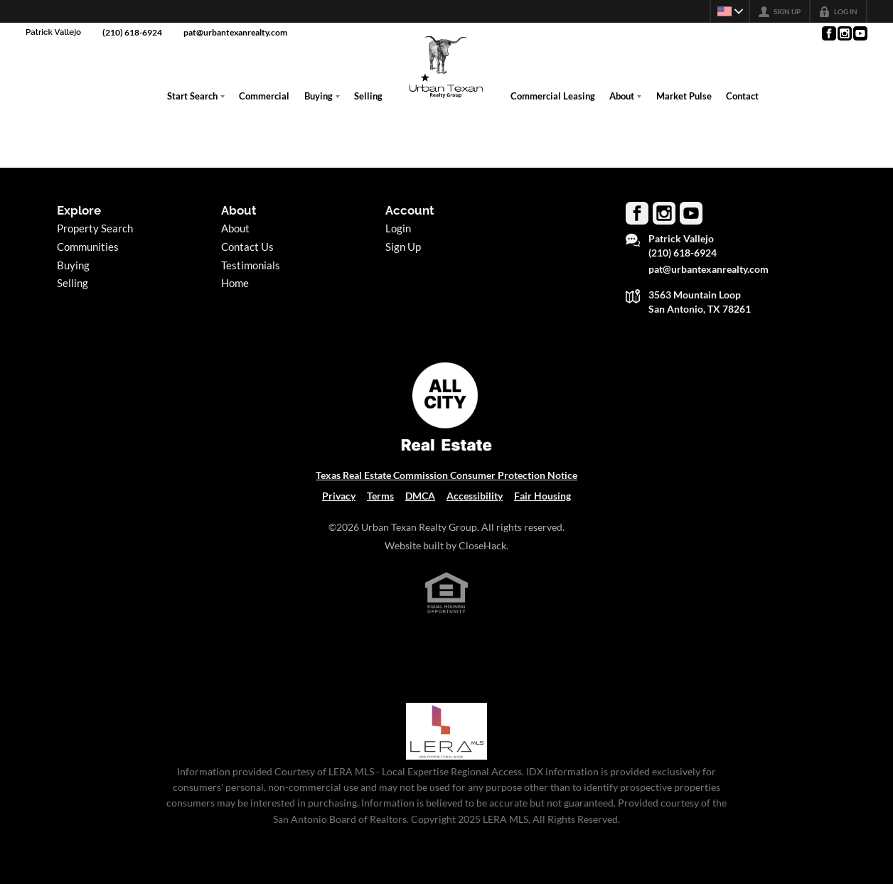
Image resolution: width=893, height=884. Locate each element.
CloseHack (482, 545)
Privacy (338, 496)
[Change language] (728, 11)
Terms (380, 496)
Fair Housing (542, 496)
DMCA (420, 496)
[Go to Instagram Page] (844, 33)
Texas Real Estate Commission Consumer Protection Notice (446, 475)
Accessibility (474, 496)
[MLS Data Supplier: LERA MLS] (446, 731)
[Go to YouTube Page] (859, 33)
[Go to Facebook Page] (828, 33)
